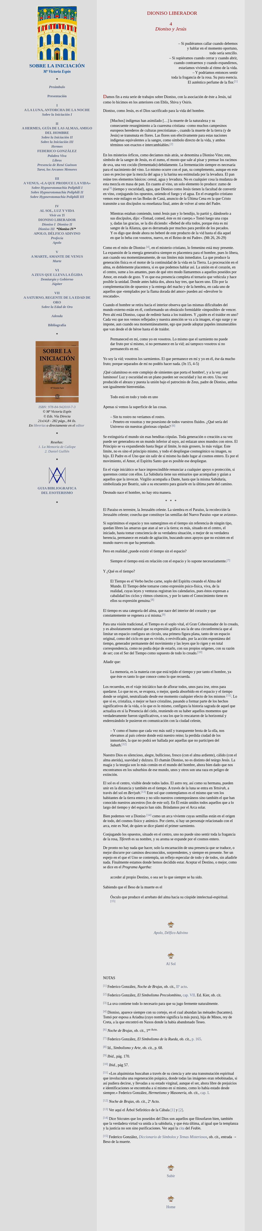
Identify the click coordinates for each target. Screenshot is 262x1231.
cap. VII (189, 995)
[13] (143, 791)
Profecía (57, 238)
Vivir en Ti (57, 215)
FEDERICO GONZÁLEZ (57, 151)
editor (80, 425)
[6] (173, 425)
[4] (148, 247)
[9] (163, 614)
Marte (57, 261)
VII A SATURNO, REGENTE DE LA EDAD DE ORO (56, 297)
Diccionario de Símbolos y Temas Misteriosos (173, 1137)
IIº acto (181, 987)
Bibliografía (57, 325)
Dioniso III (46, 229)
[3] (110, 188)
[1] (236, 81)
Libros (57, 160)
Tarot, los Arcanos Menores (57, 169)
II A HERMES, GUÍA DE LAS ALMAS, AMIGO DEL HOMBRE (57, 128)
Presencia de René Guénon (57, 165)
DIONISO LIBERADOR (57, 220)
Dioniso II (64, 224)
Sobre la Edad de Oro (57, 307)
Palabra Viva (57, 156)
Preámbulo (57, 87)
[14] (148, 815)
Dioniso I (48, 224)
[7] (228, 560)
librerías (40, 425)
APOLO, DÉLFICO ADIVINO (57, 233)
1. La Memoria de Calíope (57, 447)
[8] (152, 599)
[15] (112, 901)
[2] (171, 144)
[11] (228, 695)
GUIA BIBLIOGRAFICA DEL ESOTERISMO (57, 488)
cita (181, 1128)
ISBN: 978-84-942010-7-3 (57, 407)
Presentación (57, 96)
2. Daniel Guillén (57, 451)
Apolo (57, 243)
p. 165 (196, 1039)
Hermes (57, 146)
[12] (124, 744)
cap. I (204, 1093)
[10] (199, 652)
